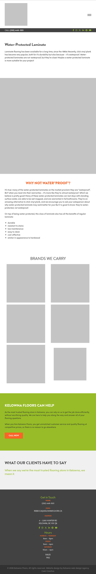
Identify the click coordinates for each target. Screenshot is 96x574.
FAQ (48, 557)
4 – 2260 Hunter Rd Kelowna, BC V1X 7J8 (48, 522)
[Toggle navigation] (89, 15)
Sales (48, 554)
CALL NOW (14, 435)
